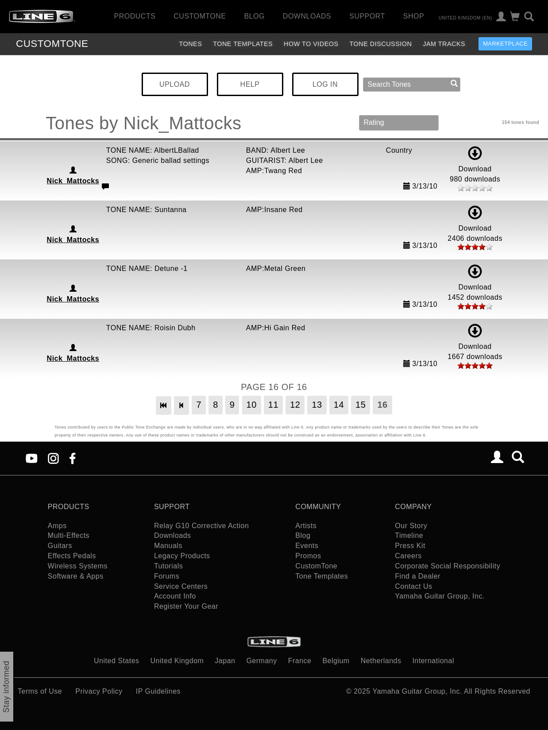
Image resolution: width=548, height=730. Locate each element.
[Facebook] (72, 457)
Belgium (335, 660)
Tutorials (168, 566)
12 (295, 404)
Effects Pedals (72, 556)
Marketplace (505, 43)
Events (306, 545)
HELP (250, 84)
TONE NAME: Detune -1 (147, 268)
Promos (308, 556)
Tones (190, 43)
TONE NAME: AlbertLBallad (152, 150)
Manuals (168, 545)
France (300, 660)
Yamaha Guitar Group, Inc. (440, 596)
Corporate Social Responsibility (447, 566)
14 (339, 404)
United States (116, 660)
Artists (305, 525)
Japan (225, 660)
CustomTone (200, 16)
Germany (261, 660)
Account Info (175, 596)
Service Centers (181, 586)
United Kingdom (177, 660)
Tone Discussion (381, 43)
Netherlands (381, 660)
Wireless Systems (78, 566)
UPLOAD (174, 84)
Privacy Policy (99, 691)
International (433, 660)
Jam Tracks (444, 43)
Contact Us (413, 586)
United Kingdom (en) (465, 17)
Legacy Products (182, 556)
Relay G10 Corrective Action (201, 525)
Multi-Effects (68, 535)
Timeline (409, 535)
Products (135, 16)
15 (360, 404)
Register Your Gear (186, 606)
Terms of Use (40, 691)
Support (367, 16)
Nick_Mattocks (73, 181)
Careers (408, 556)
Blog (254, 16)
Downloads (307, 16)
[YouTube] (31, 457)
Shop (413, 16)
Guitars (60, 545)
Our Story (411, 525)
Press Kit (410, 545)
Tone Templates (243, 43)
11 (273, 404)
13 (317, 404)
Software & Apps (76, 576)
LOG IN (325, 84)
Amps (57, 525)
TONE (52, 43)
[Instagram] (53, 457)
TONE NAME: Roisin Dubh (151, 328)
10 (252, 404)
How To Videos (311, 43)
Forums (166, 576)
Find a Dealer (417, 576)
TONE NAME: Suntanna (146, 209)
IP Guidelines (158, 691)
